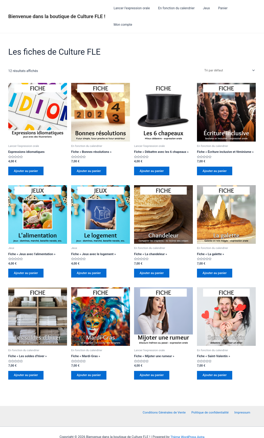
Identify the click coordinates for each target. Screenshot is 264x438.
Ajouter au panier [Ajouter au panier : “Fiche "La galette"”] (215, 262)
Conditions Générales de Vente (165, 403)
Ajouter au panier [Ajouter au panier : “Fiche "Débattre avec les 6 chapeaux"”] (152, 155)
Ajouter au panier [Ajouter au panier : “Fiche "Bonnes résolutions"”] (90, 155)
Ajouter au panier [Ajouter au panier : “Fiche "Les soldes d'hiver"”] (27, 365)
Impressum (241, 403)
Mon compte (243, 8)
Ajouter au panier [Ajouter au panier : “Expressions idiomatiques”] (27, 155)
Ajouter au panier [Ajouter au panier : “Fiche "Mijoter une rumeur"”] (152, 365)
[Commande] (227, 54)
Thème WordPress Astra (187, 428)
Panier (222, 8)
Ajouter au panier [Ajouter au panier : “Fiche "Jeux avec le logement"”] (90, 262)
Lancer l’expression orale (136, 8)
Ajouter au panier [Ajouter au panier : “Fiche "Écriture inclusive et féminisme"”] (215, 159)
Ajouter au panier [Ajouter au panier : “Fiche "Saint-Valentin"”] (215, 365)
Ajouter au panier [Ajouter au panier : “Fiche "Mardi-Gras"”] (90, 365)
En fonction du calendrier (179, 8)
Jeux (207, 8)
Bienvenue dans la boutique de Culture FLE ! (56, 8)
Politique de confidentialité (210, 403)
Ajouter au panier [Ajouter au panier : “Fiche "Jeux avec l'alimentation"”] (27, 262)
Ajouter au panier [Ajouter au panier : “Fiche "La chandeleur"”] (152, 262)
